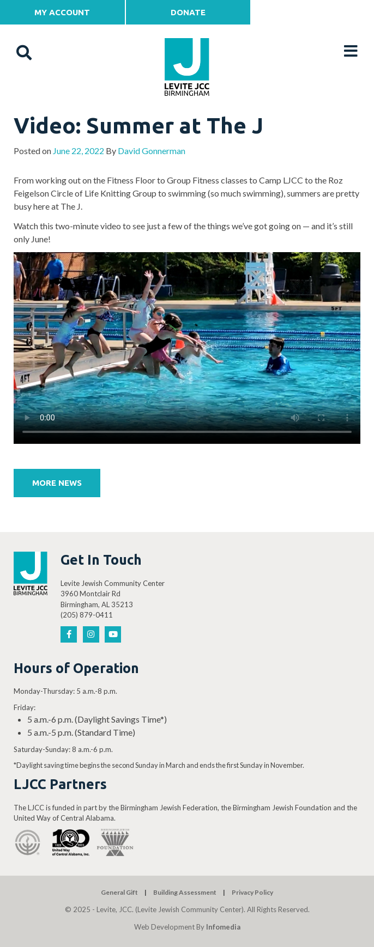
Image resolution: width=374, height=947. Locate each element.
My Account (62, 12)
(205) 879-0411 (87, 614)
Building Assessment (184, 892)
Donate (188, 12)
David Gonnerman (151, 150)
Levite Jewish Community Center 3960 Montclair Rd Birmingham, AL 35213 (113, 594)
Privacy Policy (252, 892)
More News (57, 482)
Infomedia (223, 926)
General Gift (119, 892)
